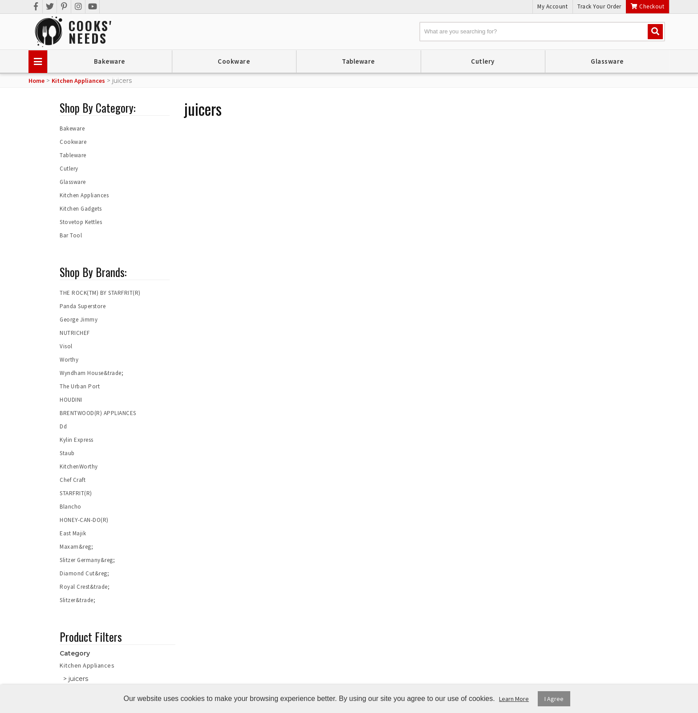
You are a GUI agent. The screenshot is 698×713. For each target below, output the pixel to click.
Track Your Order (599, 6)
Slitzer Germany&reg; (87, 560)
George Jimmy (78, 319)
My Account (552, 6)
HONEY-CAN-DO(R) (84, 520)
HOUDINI (71, 399)
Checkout (647, 6)
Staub (67, 453)
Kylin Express (76, 440)
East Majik (73, 533)
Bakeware (109, 61)
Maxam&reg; (76, 546)
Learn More (514, 699)
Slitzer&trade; (77, 600)
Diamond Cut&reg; (84, 573)
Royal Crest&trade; (85, 587)
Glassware (607, 61)
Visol (66, 346)
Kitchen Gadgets (81, 208)
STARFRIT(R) (76, 493)
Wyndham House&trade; (91, 373)
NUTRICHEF (75, 333)
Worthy (69, 359)
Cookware (234, 61)
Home (36, 81)
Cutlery (483, 61)
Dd (63, 426)
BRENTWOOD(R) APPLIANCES (98, 413)
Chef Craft (72, 480)
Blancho (70, 506)
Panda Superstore (83, 306)
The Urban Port (80, 386)
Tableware (358, 61)
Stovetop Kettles (81, 222)
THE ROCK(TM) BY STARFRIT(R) (100, 293)
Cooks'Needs (91, 32)
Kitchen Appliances (78, 81)
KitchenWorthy (79, 466)
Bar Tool (71, 235)
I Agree (554, 699)
